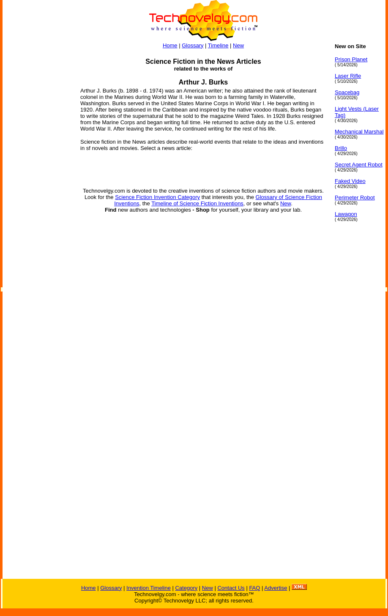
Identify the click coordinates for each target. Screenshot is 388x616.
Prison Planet (351, 59)
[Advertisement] (36, 170)
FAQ (254, 588)
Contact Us (230, 588)
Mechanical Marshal (359, 131)
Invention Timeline (148, 588)
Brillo (341, 148)
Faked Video (350, 181)
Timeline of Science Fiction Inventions (197, 203)
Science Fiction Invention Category (157, 197)
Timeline (218, 45)
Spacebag (347, 92)
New (238, 45)
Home (170, 45)
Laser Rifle (348, 76)
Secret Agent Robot (359, 164)
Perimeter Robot (355, 197)
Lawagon (346, 214)
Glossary (192, 45)
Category (186, 588)
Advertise (275, 588)
